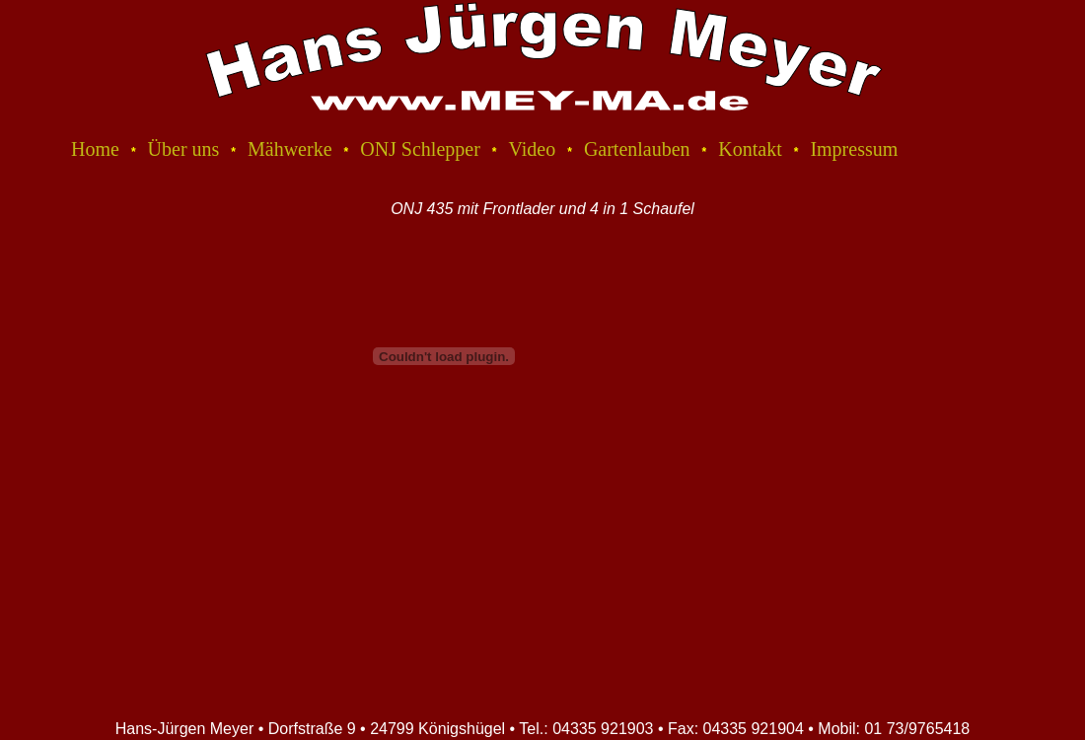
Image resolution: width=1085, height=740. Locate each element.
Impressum (854, 149)
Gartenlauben (637, 149)
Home (95, 149)
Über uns (184, 149)
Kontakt (749, 149)
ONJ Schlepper (420, 149)
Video (532, 149)
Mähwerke (290, 149)
